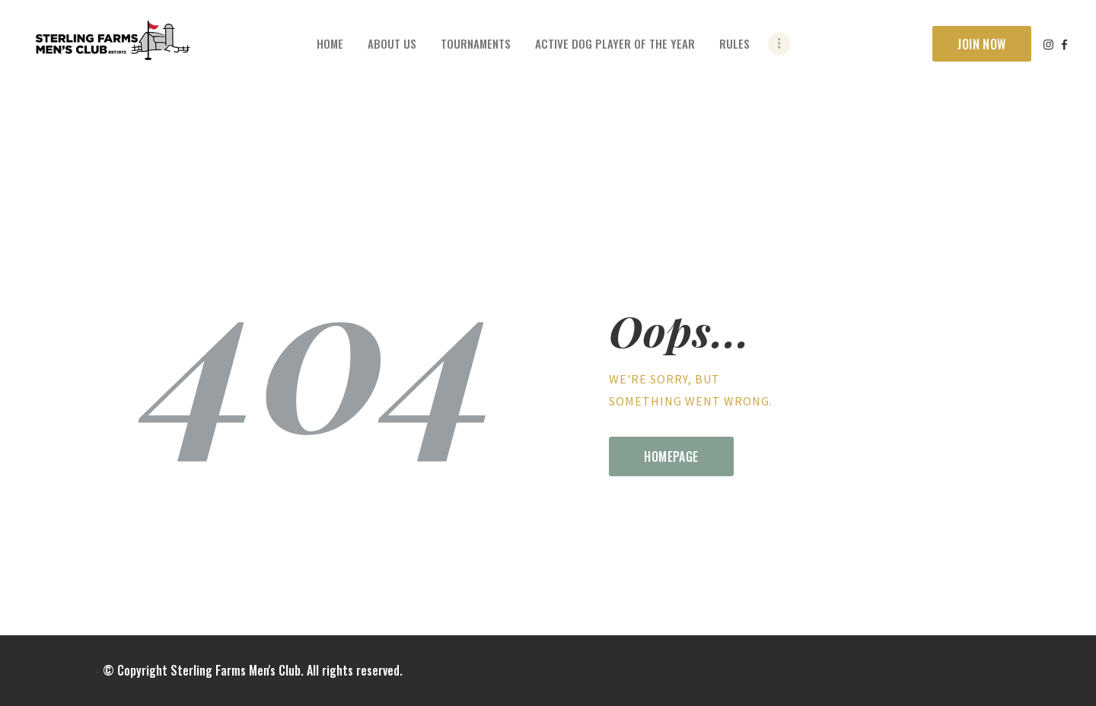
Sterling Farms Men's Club (235, 670)
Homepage (671, 456)
